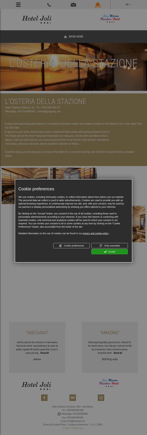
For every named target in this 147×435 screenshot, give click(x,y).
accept (109, 251)
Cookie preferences (71, 245)
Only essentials (109, 245)
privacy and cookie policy (96, 233)
